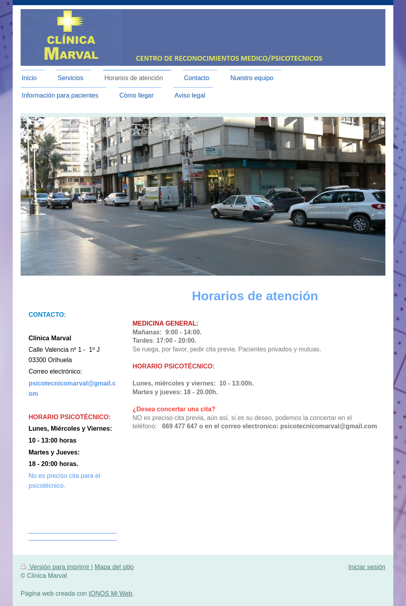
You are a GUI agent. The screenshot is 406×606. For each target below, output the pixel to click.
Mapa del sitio (114, 567)
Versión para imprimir (56, 567)
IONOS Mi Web (110, 593)
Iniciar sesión (367, 567)
